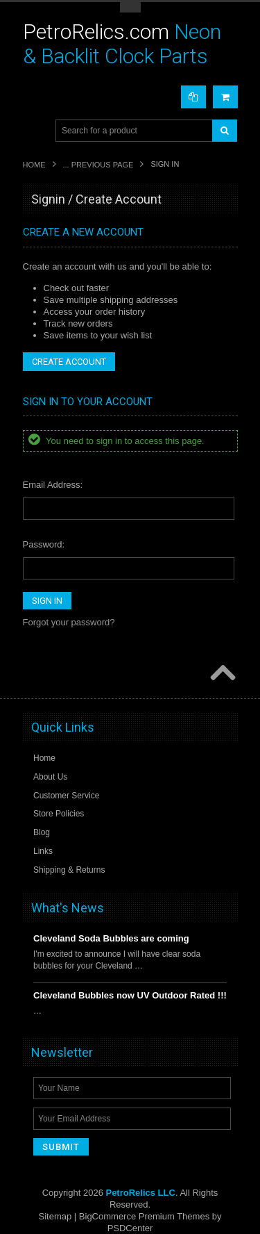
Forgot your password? (69, 622)
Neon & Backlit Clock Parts (122, 43)
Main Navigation (35, 131)
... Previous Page (98, 165)
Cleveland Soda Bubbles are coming (111, 938)
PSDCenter (130, 1228)
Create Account (69, 361)
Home (34, 165)
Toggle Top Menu (130, 7)
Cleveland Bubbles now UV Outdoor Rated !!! (130, 995)
